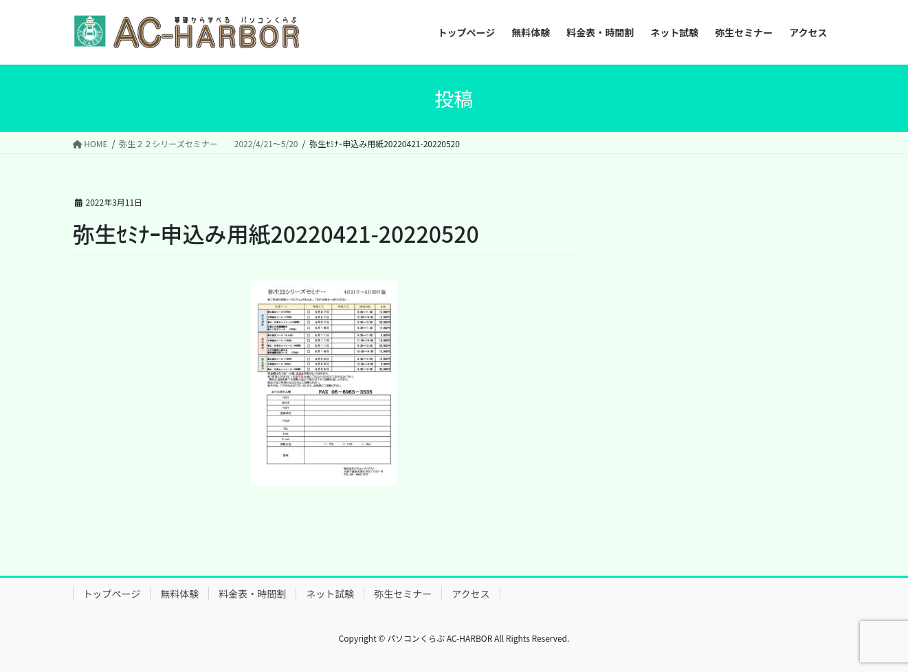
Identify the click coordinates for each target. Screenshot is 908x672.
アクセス (470, 593)
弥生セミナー (403, 593)
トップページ (112, 593)
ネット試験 (330, 593)
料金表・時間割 (252, 593)
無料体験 (179, 593)
